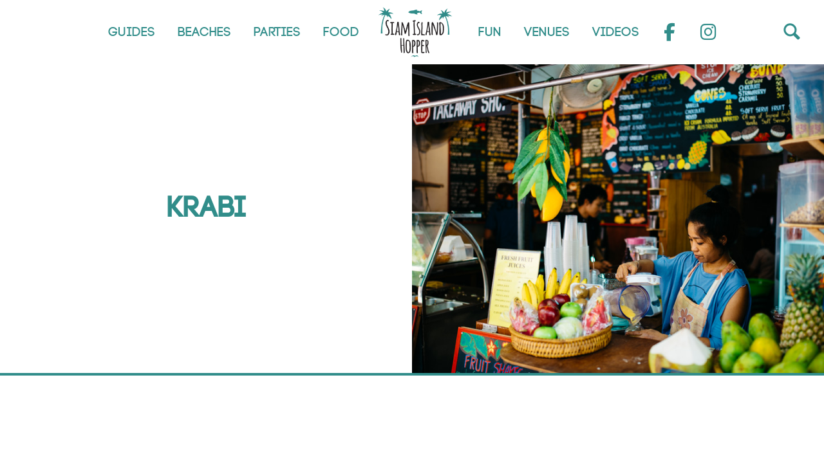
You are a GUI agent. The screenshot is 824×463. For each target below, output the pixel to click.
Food (341, 32)
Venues (547, 32)
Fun (489, 32)
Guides (131, 32)
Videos (615, 32)
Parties (277, 32)
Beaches (204, 32)
